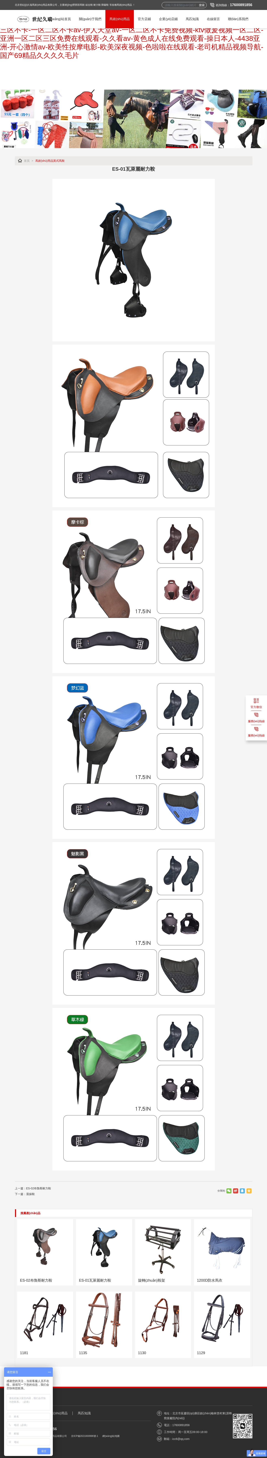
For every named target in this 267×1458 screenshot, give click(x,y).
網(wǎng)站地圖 (111, 1436)
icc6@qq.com (181, 1439)
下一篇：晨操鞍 (25, 1194)
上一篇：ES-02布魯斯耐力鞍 (33, 1188)
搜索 (202, 5)
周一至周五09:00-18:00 (193, 1432)
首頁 (27, 160)
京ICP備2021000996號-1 (84, 1436)
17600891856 (241, 5)
